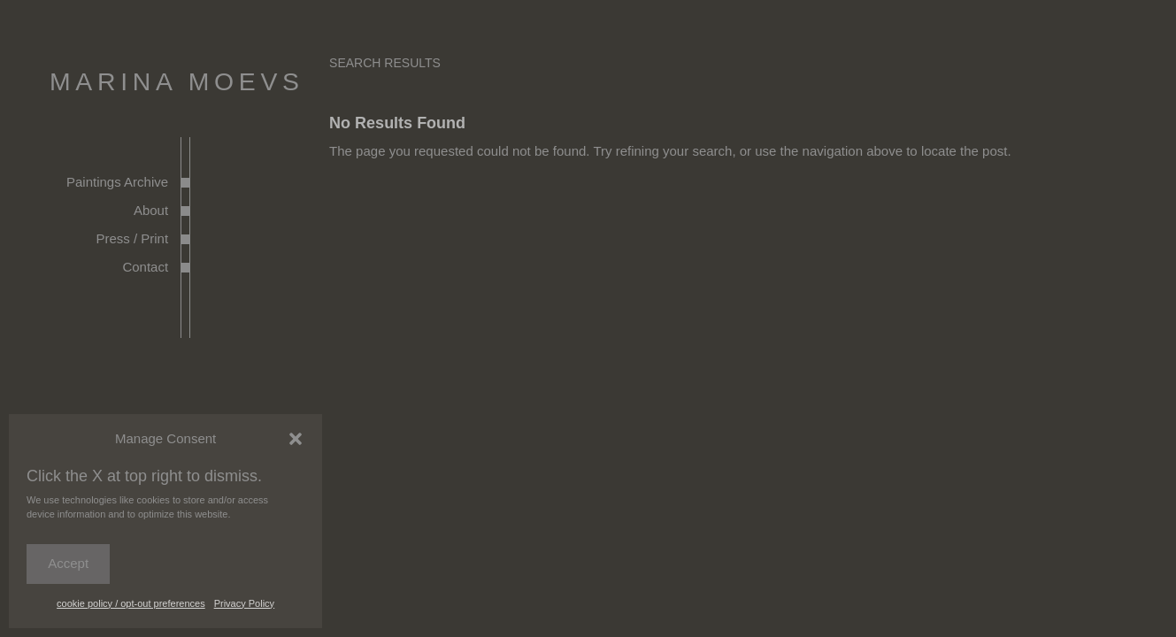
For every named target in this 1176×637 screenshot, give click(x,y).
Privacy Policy (244, 603)
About (151, 210)
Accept (68, 563)
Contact (145, 266)
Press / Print (132, 238)
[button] (295, 439)
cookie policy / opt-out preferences (131, 603)
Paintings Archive (117, 181)
